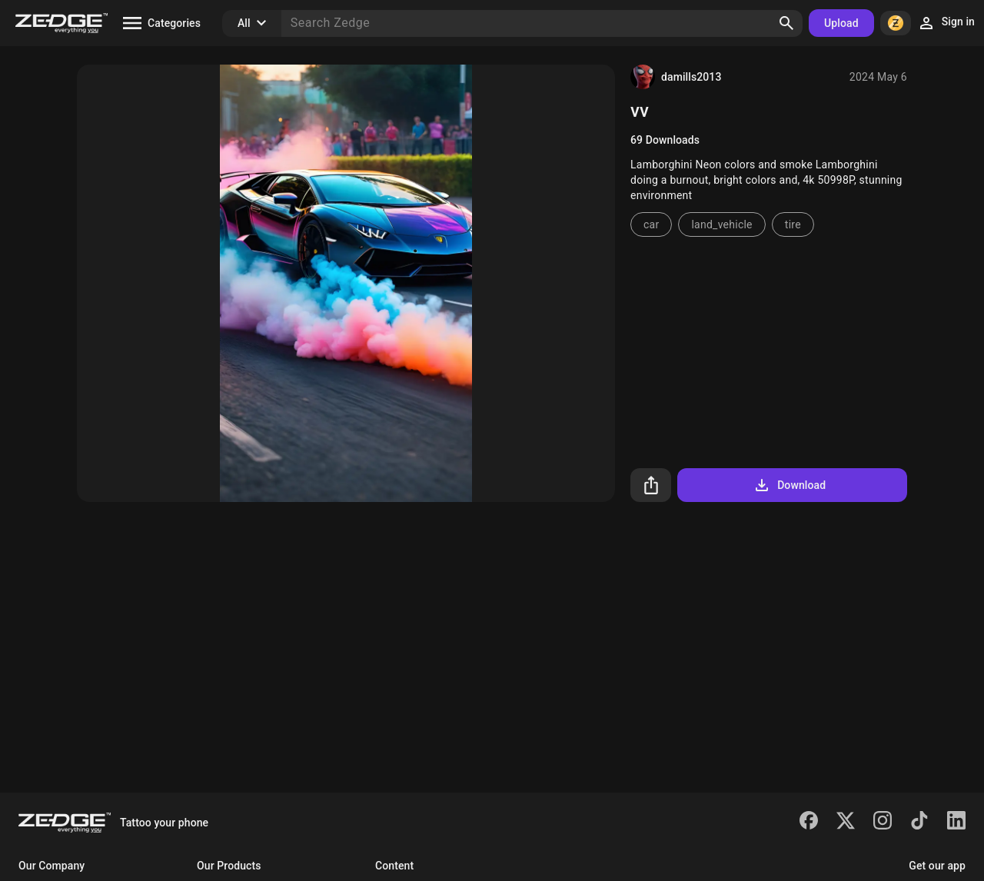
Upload (841, 23)
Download (789, 485)
